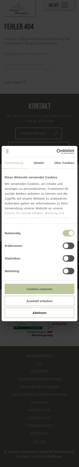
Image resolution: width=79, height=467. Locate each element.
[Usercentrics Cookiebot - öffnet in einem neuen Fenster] (56, 151)
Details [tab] (39, 162)
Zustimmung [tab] (14, 162)
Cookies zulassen (39, 289)
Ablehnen (39, 313)
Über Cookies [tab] (64, 162)
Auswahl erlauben (39, 301)
